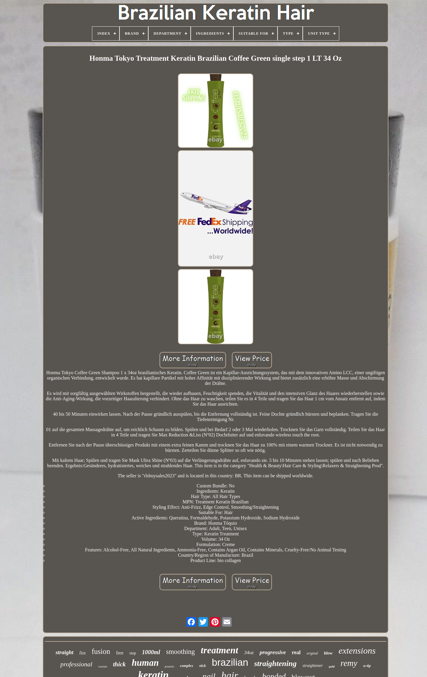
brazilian (230, 662)
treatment (219, 650)
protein (169, 666)
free (119, 652)
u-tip (367, 665)
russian (102, 666)
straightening (275, 663)
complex (186, 665)
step (132, 653)
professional (76, 664)
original (312, 653)
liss (82, 652)
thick (119, 664)
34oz (249, 652)
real (296, 652)
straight (64, 652)
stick (202, 666)
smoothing (180, 651)
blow (328, 653)
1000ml (151, 652)
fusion (101, 651)
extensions (357, 650)
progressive (272, 652)
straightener (312, 665)
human (145, 662)
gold (332, 666)
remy (348, 663)
